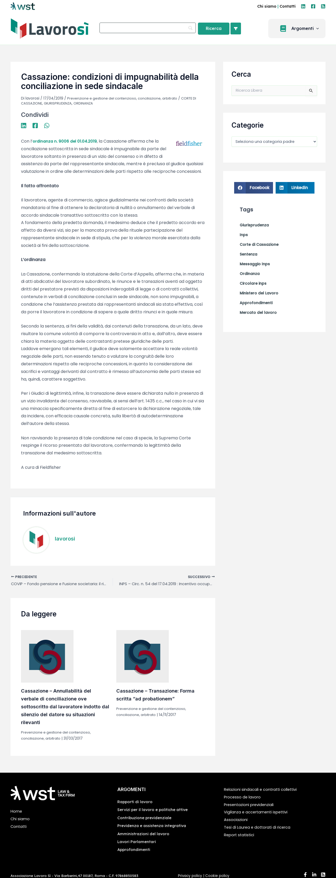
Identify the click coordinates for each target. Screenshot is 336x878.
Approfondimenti (134, 850)
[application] (319, 28)
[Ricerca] (213, 29)
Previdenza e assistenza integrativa (153, 826)
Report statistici (240, 836)
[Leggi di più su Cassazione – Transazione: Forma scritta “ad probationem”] (142, 657)
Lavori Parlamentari (137, 842)
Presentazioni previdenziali (251, 805)
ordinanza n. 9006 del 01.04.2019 (66, 141)
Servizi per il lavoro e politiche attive (154, 810)
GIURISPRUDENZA (59, 103)
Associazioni (236, 820)
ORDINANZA (86, 103)
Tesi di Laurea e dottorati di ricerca (259, 828)
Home (16, 812)
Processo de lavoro (244, 798)
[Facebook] (313, 6)
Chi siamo (266, 6)
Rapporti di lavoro (135, 802)
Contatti (288, 6)
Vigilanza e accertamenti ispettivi (258, 813)
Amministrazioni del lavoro (144, 834)
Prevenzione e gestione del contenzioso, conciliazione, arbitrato (125, 98)
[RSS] (323, 6)
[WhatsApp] (46, 125)
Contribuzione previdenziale (145, 818)
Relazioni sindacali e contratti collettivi (263, 790)
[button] (300, 28)
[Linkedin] (303, 6)
